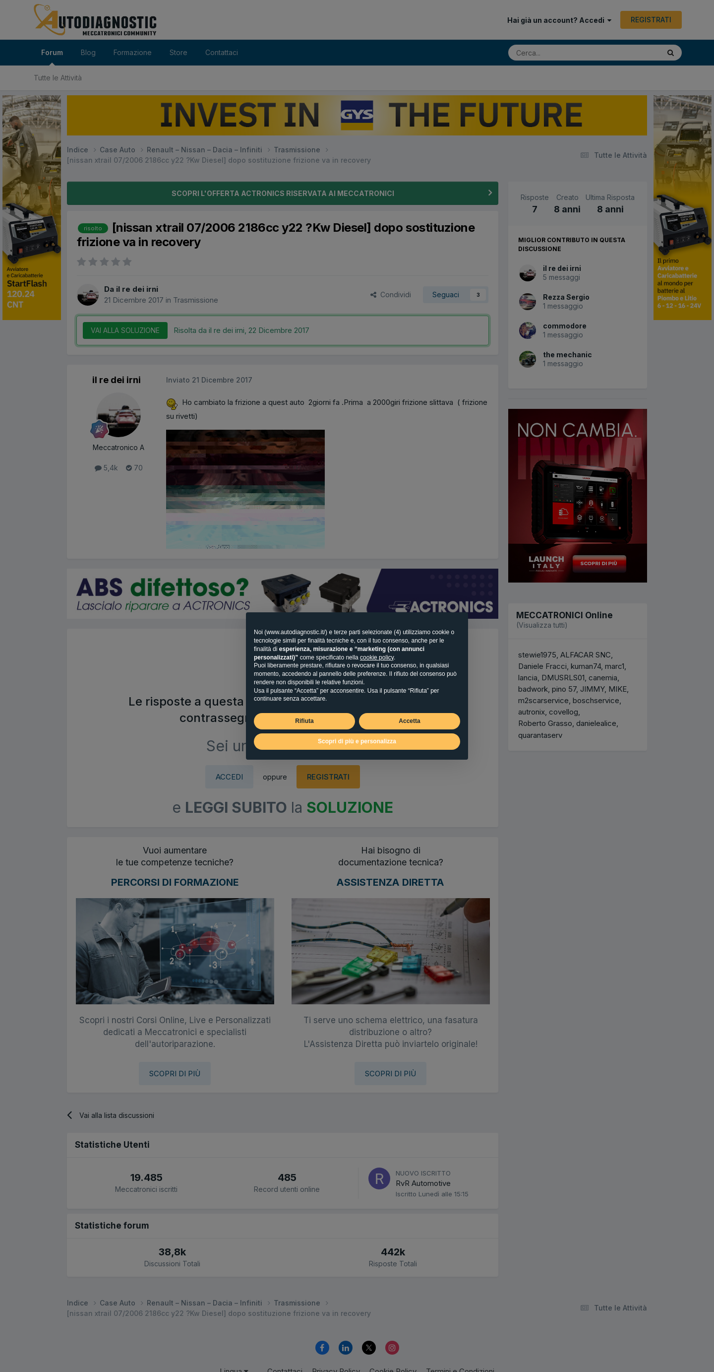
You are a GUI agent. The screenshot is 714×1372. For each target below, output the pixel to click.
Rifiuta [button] (304, 721)
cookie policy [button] (377, 657)
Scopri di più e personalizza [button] (357, 741)
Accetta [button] (409, 721)
